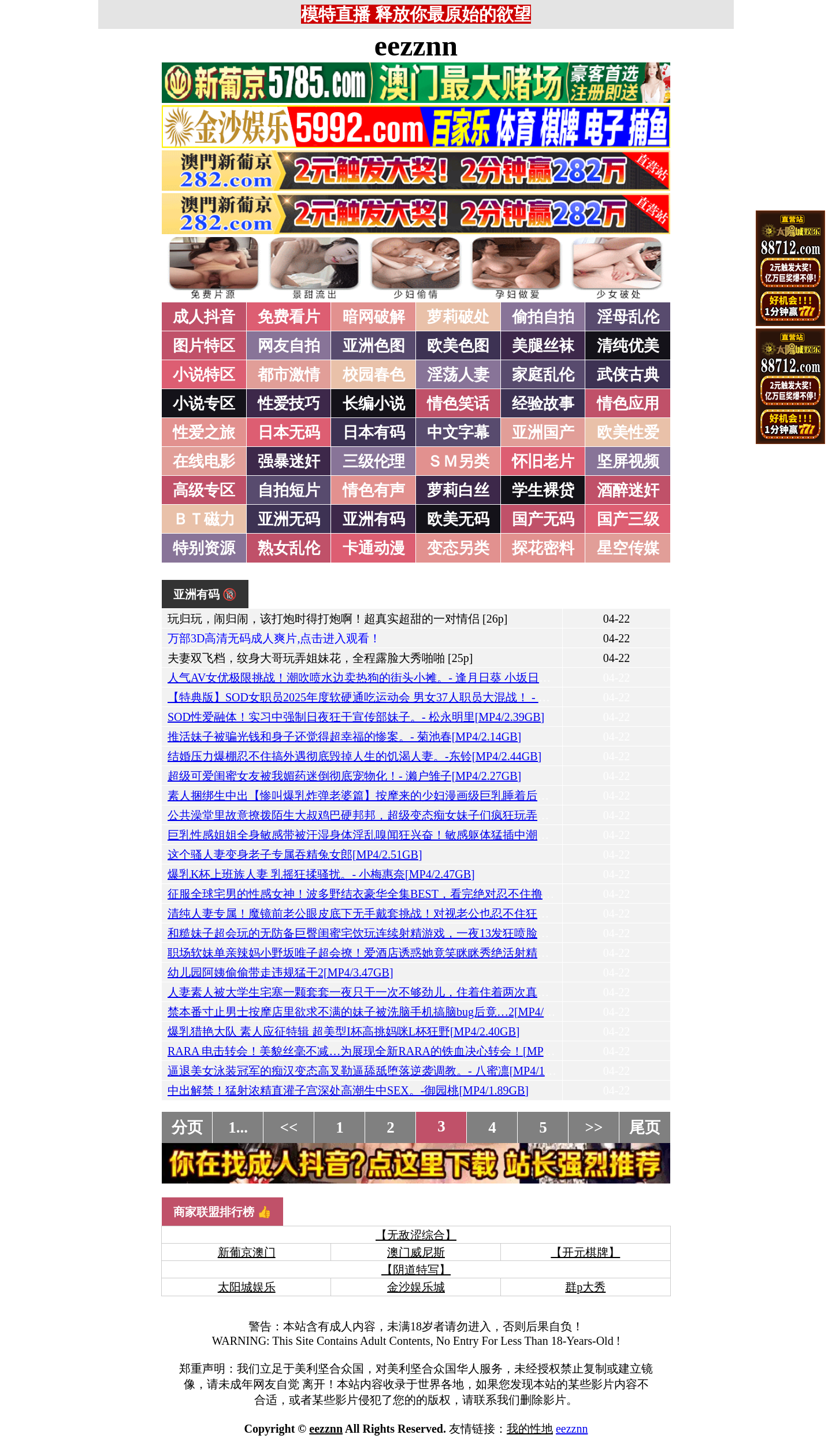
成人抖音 (204, 317)
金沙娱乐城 (416, 1287)
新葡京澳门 (247, 1252)
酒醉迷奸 (628, 490)
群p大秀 (585, 1287)
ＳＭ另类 (458, 461)
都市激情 (289, 374)
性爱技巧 (289, 403)
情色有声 (374, 490)
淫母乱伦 (628, 317)
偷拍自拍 (543, 317)
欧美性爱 (628, 432)
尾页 (644, 1127)
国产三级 (628, 519)
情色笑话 (458, 403)
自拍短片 (289, 490)
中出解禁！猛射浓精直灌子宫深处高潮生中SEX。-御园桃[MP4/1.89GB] (348, 1090)
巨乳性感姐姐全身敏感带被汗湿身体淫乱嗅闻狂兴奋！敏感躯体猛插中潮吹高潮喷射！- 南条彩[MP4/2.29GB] (443, 835)
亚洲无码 (289, 519)
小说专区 (204, 403)
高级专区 (204, 490)
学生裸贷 (543, 490)
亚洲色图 (374, 345)
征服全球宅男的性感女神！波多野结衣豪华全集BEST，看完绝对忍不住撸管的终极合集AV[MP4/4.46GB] (432, 893)
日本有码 (374, 432)
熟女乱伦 (289, 548)
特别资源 (204, 548)
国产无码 (543, 519)
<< (289, 1127)
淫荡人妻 (458, 374)
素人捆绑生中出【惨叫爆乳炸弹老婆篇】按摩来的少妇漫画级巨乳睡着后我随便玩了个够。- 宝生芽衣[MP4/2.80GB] (460, 795)
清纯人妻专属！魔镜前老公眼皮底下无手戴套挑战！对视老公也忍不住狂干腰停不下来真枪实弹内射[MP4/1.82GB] (457, 913)
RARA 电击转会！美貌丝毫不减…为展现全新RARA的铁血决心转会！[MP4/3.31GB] (380, 1051)
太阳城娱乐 (247, 1287)
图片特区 (204, 345)
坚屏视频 (628, 461)
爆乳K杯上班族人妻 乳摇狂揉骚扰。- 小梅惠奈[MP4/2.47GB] (321, 874)
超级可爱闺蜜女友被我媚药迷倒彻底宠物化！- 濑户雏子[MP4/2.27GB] (344, 776)
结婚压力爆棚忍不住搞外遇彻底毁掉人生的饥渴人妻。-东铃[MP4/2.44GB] (354, 756)
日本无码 (289, 432)
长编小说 (374, 403)
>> (594, 1127)
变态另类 (458, 548)
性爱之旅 (204, 432)
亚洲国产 (543, 432)
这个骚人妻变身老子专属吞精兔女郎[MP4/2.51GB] (295, 854)
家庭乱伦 (543, 374)
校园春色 (374, 374)
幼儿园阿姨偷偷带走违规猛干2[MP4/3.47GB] (280, 972)
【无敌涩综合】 (416, 1235)
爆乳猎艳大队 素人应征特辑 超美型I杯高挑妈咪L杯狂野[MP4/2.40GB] (343, 1031)
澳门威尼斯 (416, 1252)
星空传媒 (628, 548)
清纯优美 (628, 345)
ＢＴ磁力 (204, 519)
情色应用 (628, 403)
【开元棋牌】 (585, 1252)
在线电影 (204, 461)
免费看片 (289, 317)
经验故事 (543, 403)
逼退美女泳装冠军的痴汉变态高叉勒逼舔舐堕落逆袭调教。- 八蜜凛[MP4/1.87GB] (373, 1070)
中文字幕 (458, 432)
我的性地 (530, 1428)
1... (238, 1127)
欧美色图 (458, 345)
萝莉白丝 (458, 490)
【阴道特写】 (416, 1269)
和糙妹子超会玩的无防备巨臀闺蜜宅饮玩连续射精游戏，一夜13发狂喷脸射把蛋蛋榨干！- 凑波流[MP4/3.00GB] (448, 933)
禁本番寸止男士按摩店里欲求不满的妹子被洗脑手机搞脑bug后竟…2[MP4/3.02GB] (376, 1011)
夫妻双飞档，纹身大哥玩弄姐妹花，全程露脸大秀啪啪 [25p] (320, 658)
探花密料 (543, 548)
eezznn (416, 45)
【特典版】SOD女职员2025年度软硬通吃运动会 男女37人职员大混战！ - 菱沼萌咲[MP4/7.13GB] (411, 697)
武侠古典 (628, 374)
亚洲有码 (374, 519)
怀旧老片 (543, 461)
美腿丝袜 (543, 345)
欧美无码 (458, 519)
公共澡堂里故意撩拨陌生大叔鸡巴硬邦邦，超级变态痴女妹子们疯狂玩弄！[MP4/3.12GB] (393, 815)
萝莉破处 (458, 317)
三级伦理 (374, 461)
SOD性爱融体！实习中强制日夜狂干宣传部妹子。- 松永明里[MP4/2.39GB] (356, 717)
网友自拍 (289, 345)
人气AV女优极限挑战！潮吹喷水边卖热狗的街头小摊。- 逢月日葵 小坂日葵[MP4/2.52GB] (394, 677)
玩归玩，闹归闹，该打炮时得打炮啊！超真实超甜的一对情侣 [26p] (337, 618)
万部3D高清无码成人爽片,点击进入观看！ (274, 638)
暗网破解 (374, 317)
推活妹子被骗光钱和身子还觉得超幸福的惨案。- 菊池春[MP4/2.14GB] (344, 736)
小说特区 (204, 374)
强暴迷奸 (289, 461)
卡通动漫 (374, 548)
